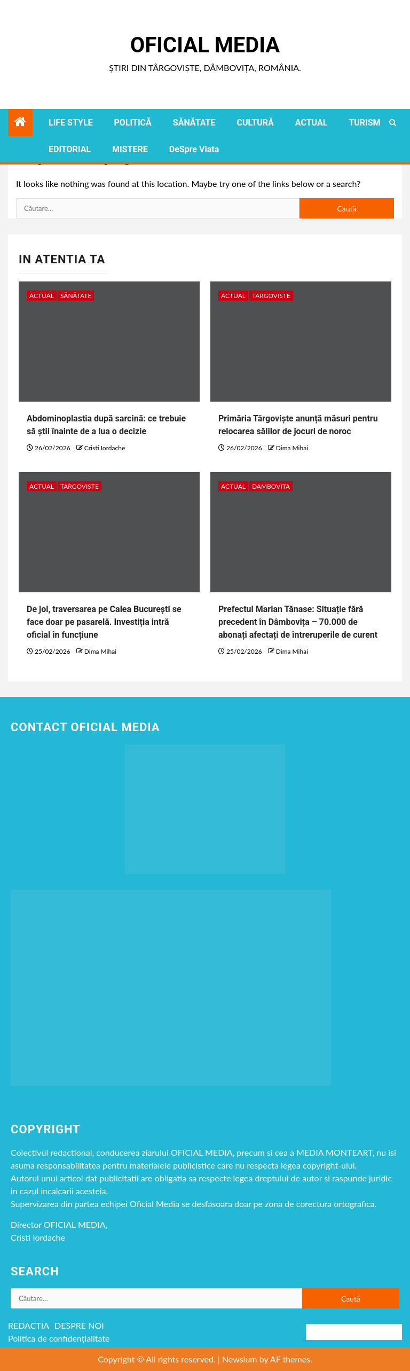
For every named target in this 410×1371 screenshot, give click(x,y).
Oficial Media (205, 45)
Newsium (239, 1359)
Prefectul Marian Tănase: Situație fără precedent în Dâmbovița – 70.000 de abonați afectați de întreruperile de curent (297, 622)
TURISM (364, 122)
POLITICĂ (133, 122)
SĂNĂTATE (194, 122)
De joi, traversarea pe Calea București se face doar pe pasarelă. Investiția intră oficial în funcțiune (104, 622)
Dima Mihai (292, 448)
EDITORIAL (70, 149)
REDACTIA (28, 1325)
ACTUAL (311, 122)
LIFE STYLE (71, 122)
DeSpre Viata (194, 149)
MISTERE (130, 149)
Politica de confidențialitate (59, 1338)
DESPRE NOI (79, 1325)
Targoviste (271, 296)
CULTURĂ (254, 122)
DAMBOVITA (271, 486)
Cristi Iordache (104, 448)
